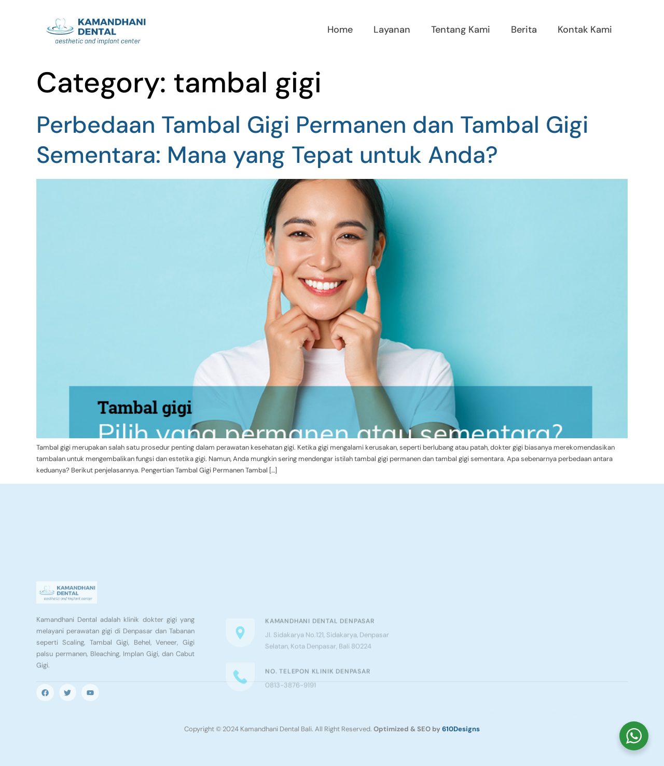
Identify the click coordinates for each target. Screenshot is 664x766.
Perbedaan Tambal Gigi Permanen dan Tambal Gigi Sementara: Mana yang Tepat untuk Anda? (312, 140)
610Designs (461, 729)
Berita (524, 29)
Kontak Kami (585, 29)
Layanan (392, 29)
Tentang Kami (460, 29)
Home (340, 29)
